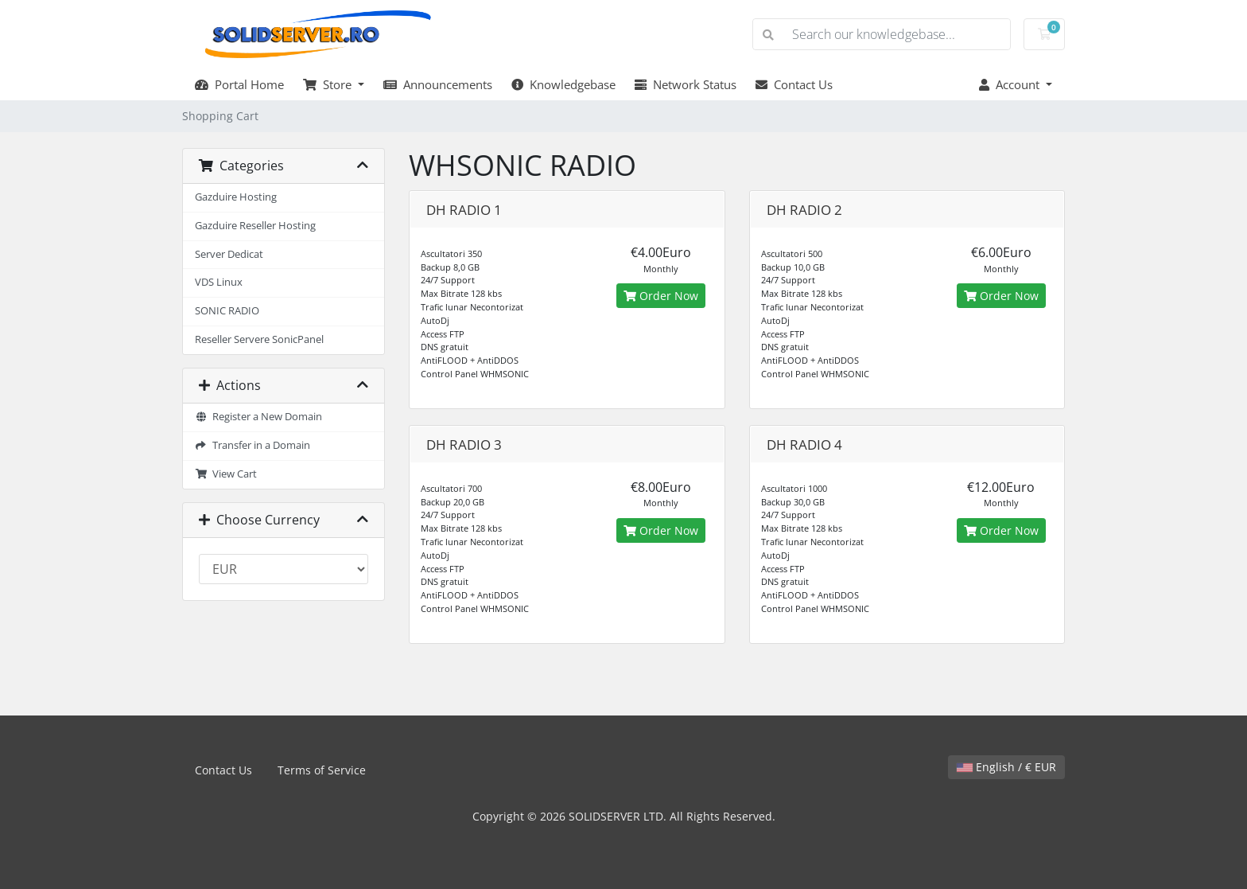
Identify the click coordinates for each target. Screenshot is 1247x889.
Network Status (685, 84)
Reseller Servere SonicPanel (259, 339)
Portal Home (239, 84)
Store (329, 84)
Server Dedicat (229, 254)
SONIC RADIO (227, 311)
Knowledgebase (563, 84)
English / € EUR (1006, 766)
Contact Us (794, 84)
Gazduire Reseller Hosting (255, 225)
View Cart (226, 474)
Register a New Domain (258, 416)
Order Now (661, 295)
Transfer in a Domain (252, 445)
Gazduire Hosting (236, 197)
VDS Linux (219, 282)
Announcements (437, 84)
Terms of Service (322, 770)
